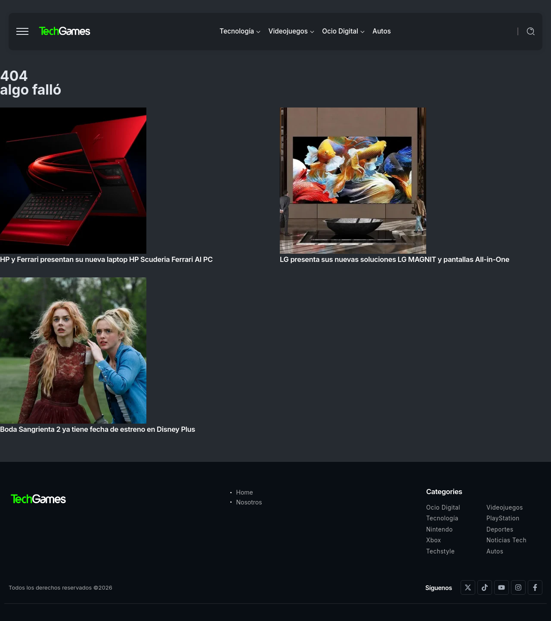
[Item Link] (275, 273)
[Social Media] (468, 587)
